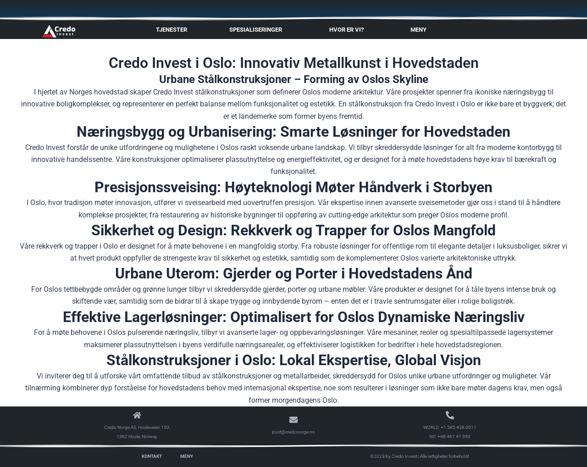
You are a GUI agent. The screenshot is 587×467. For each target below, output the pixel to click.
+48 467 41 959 (454, 436)
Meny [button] (420, 29)
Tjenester (171, 29)
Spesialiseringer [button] (258, 29)
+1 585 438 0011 (458, 427)
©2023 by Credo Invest (393, 456)
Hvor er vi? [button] (348, 29)
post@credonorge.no (293, 431)
